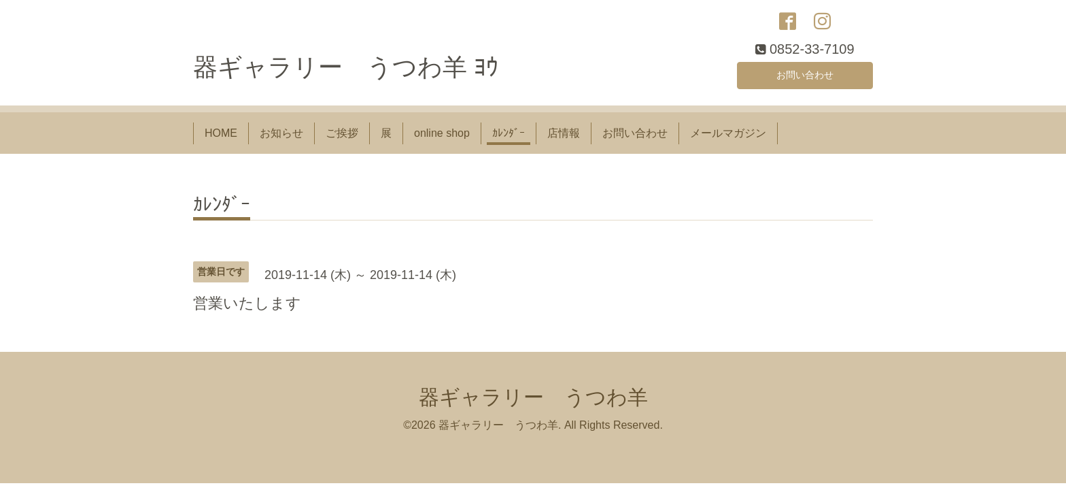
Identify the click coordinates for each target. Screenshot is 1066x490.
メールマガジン (728, 138)
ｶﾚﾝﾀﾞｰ (508, 138)
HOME (221, 138)
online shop (442, 138)
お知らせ (281, 138)
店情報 (563, 138)
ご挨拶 (342, 138)
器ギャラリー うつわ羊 (533, 402)
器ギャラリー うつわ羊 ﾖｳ (345, 72)
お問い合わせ (805, 78)
